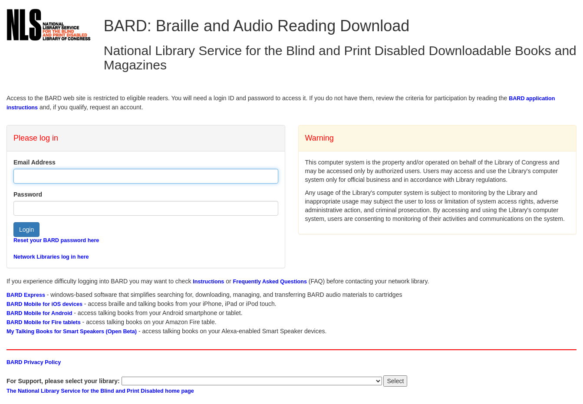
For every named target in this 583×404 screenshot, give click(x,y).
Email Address (34, 162)
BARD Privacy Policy (34, 362)
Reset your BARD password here (56, 240)
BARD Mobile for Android (39, 313)
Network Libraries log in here (51, 257)
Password (27, 194)
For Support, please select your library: (63, 381)
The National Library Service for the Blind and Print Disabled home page (100, 391)
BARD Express (26, 295)
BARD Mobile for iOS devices (44, 304)
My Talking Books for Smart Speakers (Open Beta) (72, 331)
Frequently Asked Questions (270, 282)
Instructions (208, 282)
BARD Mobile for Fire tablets (44, 322)
